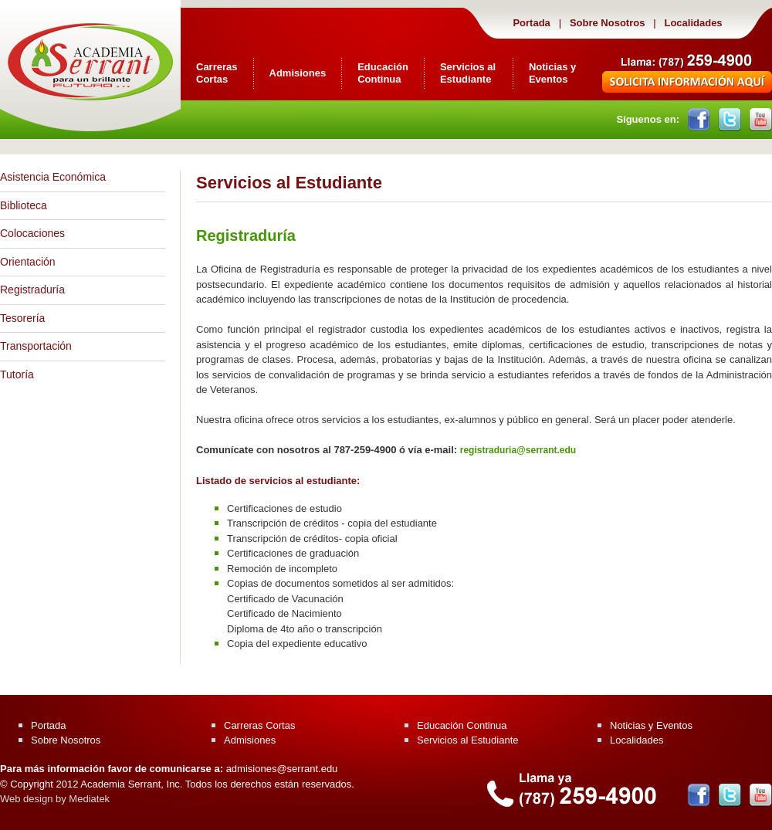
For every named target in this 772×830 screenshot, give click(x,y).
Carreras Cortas (217, 73)
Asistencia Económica (53, 177)
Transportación (36, 346)
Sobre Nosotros (607, 23)
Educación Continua (382, 73)
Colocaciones (32, 233)
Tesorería (22, 318)
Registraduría (32, 289)
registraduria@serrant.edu (518, 450)
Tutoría (17, 374)
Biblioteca (23, 205)
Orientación (28, 262)
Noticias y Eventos (552, 73)
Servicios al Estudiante (468, 73)
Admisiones (298, 73)
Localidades (692, 23)
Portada (531, 23)
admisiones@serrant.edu (282, 768)
